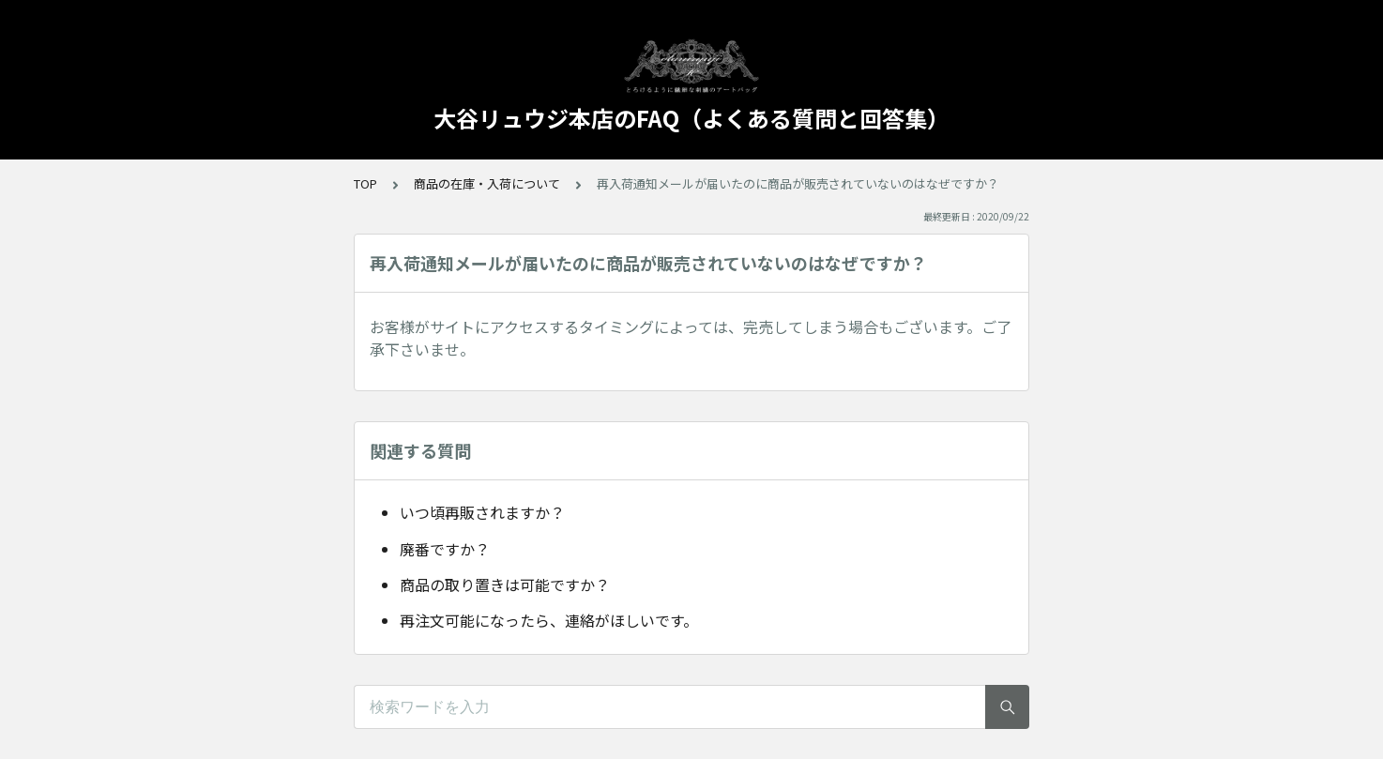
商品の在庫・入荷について (487, 183)
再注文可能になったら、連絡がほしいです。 (549, 620)
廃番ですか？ (445, 549)
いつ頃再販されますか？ (482, 512)
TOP (365, 183)
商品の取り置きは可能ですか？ (505, 584)
